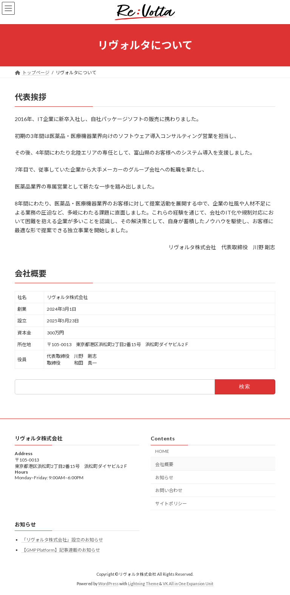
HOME (162, 451)
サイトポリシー (171, 503)
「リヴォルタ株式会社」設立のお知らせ (62, 540)
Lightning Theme (143, 583)
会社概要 (164, 464)
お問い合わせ (168, 490)
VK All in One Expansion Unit (188, 583)
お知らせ (164, 477)
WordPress (108, 583)
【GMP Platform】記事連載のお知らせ (61, 549)
